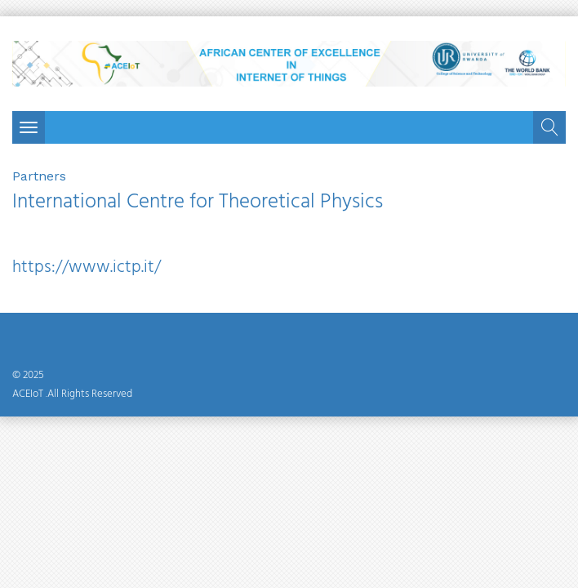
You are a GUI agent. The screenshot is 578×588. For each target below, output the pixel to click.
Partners (39, 176)
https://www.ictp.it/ (86, 267)
